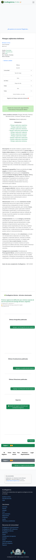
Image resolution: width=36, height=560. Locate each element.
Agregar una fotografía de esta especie (22, 327)
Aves (6, 53)
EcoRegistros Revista (7, 531)
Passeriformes (9, 52)
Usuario (18, 68)
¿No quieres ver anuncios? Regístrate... (18, 29)
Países (4, 534)
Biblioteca (5, 532)
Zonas (4, 540)
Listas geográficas (7, 541)
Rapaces (4, 545)
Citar (3, 500)
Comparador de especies (9, 536)
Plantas (4, 508)
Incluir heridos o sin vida (19, 94)
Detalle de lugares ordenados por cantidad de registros (18, 407)
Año (18, 88)
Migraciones (5, 515)
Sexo (18, 78)
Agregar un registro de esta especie (23, 465)
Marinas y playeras (7, 543)
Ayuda (4, 519)
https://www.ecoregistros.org (13, 480)
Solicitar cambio (7, 60)
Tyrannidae (8, 50)
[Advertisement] (18, 16)
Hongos (4, 510)
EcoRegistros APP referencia (9, 529)
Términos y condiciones (8, 521)
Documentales (6, 514)
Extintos (4, 538)
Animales (4, 507)
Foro (3, 512)
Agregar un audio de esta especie (24, 368)
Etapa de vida (18, 83)
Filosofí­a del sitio (6, 498)
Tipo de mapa (18, 73)
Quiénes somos (6, 497)
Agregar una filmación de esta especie (22, 389)
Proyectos (5, 517)
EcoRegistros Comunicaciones (10, 527)
